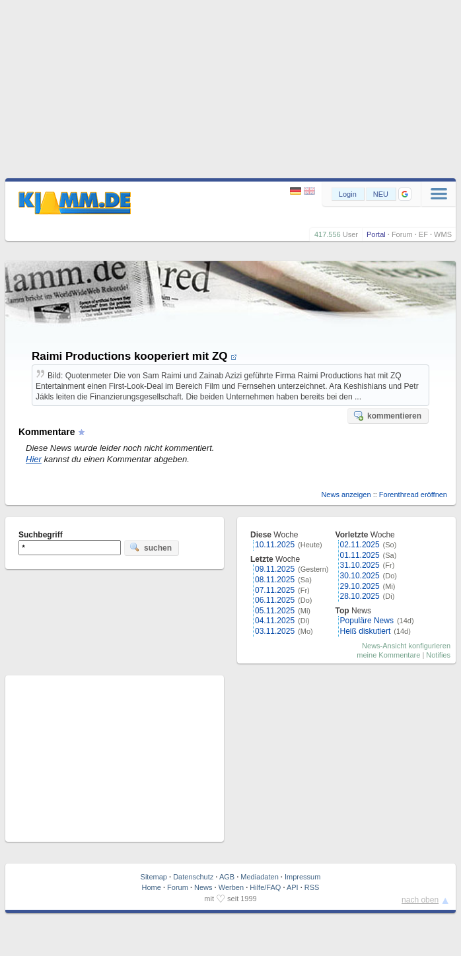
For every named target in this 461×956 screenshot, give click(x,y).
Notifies (438, 655)
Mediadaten (259, 877)
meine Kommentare (388, 655)
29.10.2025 (360, 586)
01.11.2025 (360, 555)
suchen (150, 547)
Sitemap (154, 877)
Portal (376, 234)
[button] (404, 194)
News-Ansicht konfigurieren (406, 646)
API (293, 887)
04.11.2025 (275, 620)
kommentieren (387, 415)
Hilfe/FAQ (265, 887)
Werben (231, 887)
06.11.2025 (275, 600)
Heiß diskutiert (365, 631)
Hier (34, 459)
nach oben (420, 900)
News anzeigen (346, 494)
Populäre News (367, 620)
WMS (443, 234)
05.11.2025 (275, 610)
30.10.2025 (360, 575)
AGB (226, 877)
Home (151, 887)
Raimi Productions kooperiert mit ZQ (134, 356)
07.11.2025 (275, 590)
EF (423, 234)
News (203, 887)
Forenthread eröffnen (413, 494)
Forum (402, 234)
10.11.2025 (275, 544)
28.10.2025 (360, 596)
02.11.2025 (360, 544)
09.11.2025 (275, 569)
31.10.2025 (360, 565)
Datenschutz (193, 877)
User (350, 234)
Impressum (302, 877)
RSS (312, 887)
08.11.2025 (275, 579)
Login (348, 194)
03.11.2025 (275, 631)
